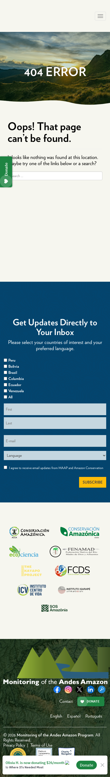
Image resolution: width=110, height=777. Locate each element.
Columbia (16, 378)
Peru (11, 360)
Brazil (12, 372)
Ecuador (14, 385)
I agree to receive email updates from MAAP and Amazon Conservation (56, 468)
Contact (66, 701)
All (10, 397)
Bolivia (13, 366)
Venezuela (16, 391)
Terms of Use (41, 745)
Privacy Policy (14, 745)
